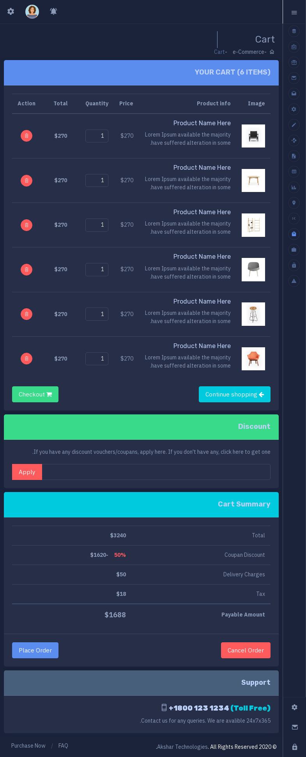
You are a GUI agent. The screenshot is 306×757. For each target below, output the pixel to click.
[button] (294, 12)
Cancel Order (246, 650)
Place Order (35, 650)
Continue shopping (234, 394)
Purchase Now (28, 745)
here (238, 451)
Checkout (35, 394)
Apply (27, 472)
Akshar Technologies (182, 746)
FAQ (63, 745)
